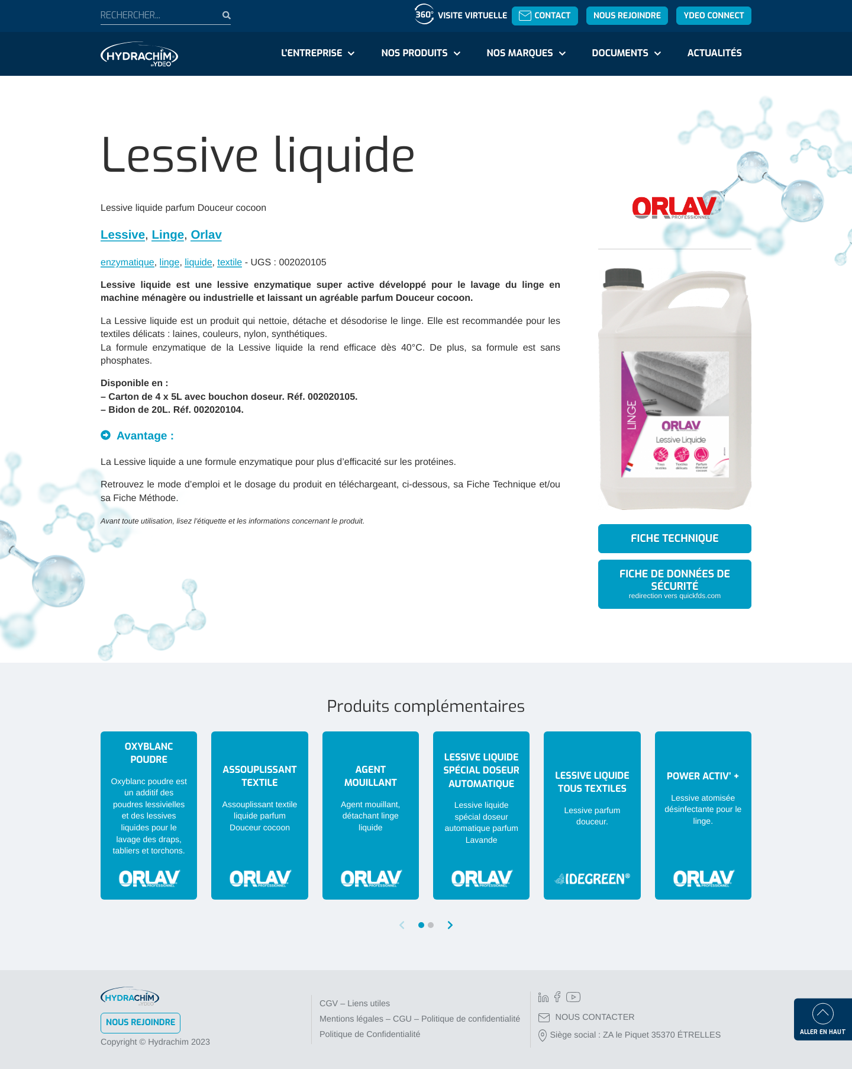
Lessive (123, 235)
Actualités (715, 53)
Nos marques (519, 53)
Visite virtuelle (472, 15)
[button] (450, 925)
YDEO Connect (713, 15)
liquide (198, 263)
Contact (544, 15)
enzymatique (127, 263)
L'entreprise (311, 53)
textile (229, 263)
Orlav (206, 235)
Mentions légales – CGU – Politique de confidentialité (420, 1019)
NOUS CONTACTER (586, 1017)
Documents (620, 53)
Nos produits (414, 53)
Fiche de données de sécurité (674, 583)
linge (170, 263)
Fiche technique (674, 538)
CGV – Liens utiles (355, 1004)
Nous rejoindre (627, 15)
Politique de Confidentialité (370, 1034)
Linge (167, 235)
